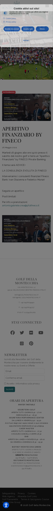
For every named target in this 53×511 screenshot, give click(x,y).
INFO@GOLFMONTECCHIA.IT (27, 295)
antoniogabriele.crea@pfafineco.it (20, 205)
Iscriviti (9, 389)
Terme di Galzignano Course (35, 499)
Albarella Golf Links (27, 496)
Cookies (32, 493)
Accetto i (22, 384)
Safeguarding (8, 493)
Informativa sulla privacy (28, 384)
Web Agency (8, 496)
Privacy (21, 493)
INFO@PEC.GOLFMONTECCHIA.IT (26, 298)
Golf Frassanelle (10, 499)
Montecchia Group (11, 502)
